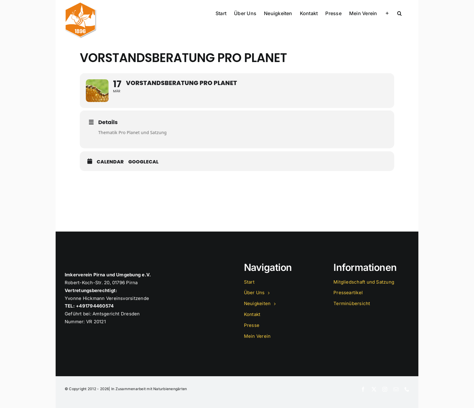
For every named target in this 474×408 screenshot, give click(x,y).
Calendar (110, 162)
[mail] (396, 389)
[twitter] (374, 389)
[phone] (406, 389)
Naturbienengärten (170, 389)
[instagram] (384, 389)
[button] (399, 12)
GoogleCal (143, 162)
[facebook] (363, 389)
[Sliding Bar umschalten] (387, 12)
